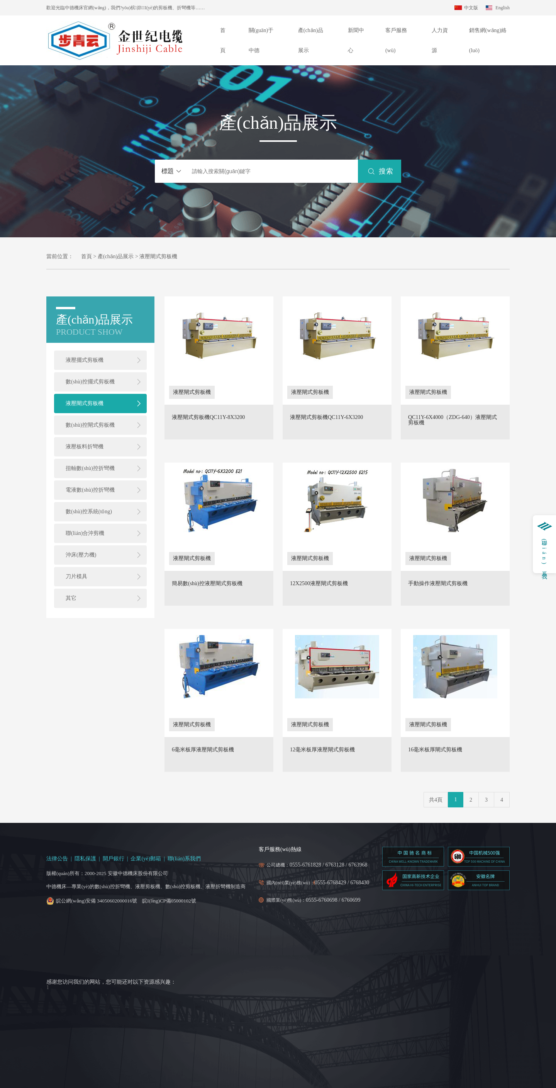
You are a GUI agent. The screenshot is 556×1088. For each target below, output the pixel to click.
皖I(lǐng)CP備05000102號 (169, 901)
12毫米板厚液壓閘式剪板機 (322, 750)
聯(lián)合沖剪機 (85, 533)
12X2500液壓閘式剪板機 (319, 583)
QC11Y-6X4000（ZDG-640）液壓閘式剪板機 (452, 420)
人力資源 (440, 40)
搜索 (386, 171)
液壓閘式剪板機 (84, 403)
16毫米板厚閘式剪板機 (435, 750)
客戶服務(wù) (396, 40)
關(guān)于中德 (261, 40)
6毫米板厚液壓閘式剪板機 (203, 750)
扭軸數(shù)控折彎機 (90, 468)
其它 (71, 598)
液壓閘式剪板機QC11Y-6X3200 (326, 417)
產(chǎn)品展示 (311, 40)
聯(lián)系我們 (184, 859)
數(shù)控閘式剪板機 (90, 425)
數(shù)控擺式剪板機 (90, 382)
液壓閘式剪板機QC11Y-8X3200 (208, 417)
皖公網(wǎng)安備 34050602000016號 (96, 901)
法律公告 (57, 859)
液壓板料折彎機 (84, 447)
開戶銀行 (113, 859)
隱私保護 (85, 859)
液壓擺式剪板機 (84, 360)
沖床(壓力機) (81, 555)
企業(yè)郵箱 (146, 859)
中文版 (471, 7)
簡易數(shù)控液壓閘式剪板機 (207, 583)
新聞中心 (356, 40)
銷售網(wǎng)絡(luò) (488, 40)
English (502, 7)
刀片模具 (76, 576)
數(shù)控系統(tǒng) (89, 511)
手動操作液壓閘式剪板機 (438, 583)
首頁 (222, 40)
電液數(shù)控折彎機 (90, 490)
